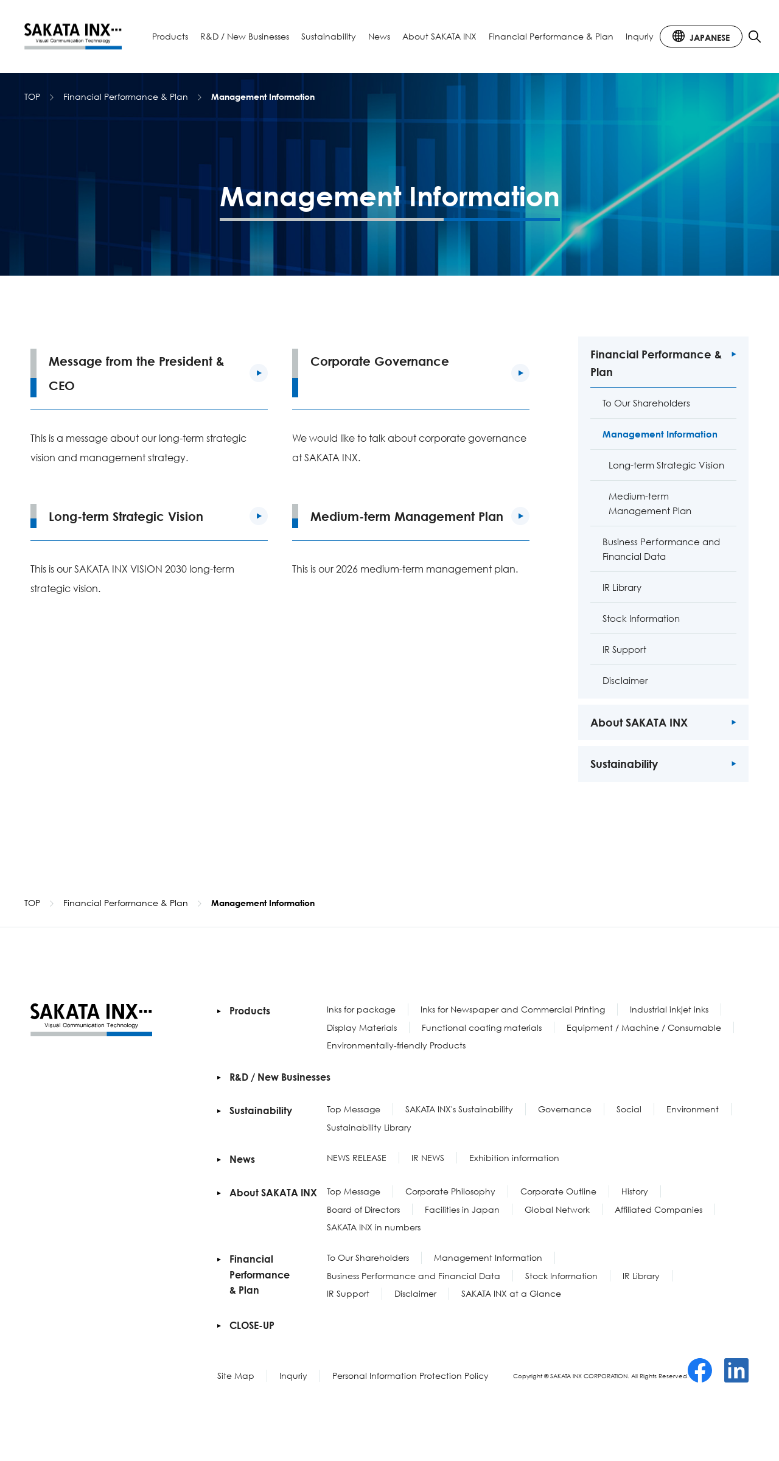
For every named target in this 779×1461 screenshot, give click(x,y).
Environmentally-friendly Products (396, 1045)
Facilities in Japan (462, 1209)
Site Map (235, 1375)
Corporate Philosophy (450, 1191)
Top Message (353, 1109)
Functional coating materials (482, 1027)
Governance (565, 1109)
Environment (692, 1109)
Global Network (557, 1209)
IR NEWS (427, 1157)
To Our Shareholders (368, 1257)
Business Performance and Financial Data (413, 1276)
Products (170, 36)
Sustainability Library (369, 1127)
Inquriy (640, 36)
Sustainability (328, 36)
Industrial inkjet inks (669, 1009)
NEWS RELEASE (356, 1157)
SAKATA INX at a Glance (511, 1293)
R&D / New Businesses (244, 36)
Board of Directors (363, 1209)
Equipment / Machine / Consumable (644, 1027)
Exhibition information (514, 1157)
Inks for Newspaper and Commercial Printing (513, 1009)
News (379, 36)
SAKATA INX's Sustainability (459, 1109)
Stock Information (561, 1276)
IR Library (641, 1276)
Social (629, 1109)
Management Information (488, 1257)
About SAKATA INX (439, 36)
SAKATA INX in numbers (374, 1227)
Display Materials (362, 1027)
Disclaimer (415, 1293)
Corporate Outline (558, 1191)
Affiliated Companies (658, 1209)
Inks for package (361, 1009)
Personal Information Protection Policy (410, 1375)
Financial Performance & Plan (551, 36)
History (634, 1191)
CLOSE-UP (251, 1325)
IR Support (348, 1293)
